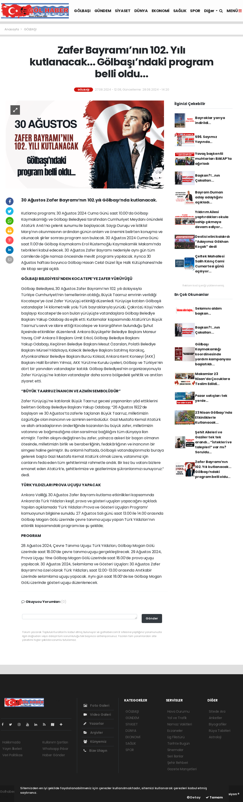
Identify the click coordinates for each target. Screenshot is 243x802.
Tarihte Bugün (178, 743)
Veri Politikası (12, 755)
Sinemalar (175, 749)
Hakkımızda (11, 742)
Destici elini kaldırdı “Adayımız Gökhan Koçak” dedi (212, 241)
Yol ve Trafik (177, 717)
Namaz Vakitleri (179, 724)
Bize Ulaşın (95, 750)
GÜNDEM (102, 11)
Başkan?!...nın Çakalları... (207, 178)
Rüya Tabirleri (219, 730)
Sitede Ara (217, 711)
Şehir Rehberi (177, 762)
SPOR (195, 11)
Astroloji (215, 737)
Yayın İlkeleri (12, 748)
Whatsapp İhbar (55, 748)
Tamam (214, 797)
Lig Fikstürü (176, 737)
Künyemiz (95, 741)
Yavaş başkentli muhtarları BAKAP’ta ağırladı (213, 158)
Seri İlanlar (175, 756)
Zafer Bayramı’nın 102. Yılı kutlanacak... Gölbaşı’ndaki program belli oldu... (213, 469)
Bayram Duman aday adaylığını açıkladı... (209, 197)
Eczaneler (175, 730)
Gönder (152, 618)
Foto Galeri (96, 705)
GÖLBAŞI (82, 11)
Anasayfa (12, 29)
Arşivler (93, 732)
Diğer (209, 11)
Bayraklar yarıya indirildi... (210, 120)
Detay (194, 797)
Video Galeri (97, 714)
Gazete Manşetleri (182, 769)
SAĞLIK (180, 11)
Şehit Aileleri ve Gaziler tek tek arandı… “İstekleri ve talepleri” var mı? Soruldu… (213, 442)
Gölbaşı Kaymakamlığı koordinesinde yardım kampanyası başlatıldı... (213, 354)
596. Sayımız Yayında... (206, 139)
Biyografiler (218, 724)
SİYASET (122, 11)
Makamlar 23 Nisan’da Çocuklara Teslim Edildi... (212, 378)
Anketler (215, 717)
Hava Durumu (178, 711)
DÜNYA (141, 11)
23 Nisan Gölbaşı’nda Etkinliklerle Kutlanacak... (213, 417)
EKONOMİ (160, 11)
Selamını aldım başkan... (208, 311)
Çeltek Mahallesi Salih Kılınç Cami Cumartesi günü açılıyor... (209, 264)
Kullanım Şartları (55, 742)
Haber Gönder (53, 755)
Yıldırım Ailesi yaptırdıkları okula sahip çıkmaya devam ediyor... (211, 219)
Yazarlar (94, 723)
